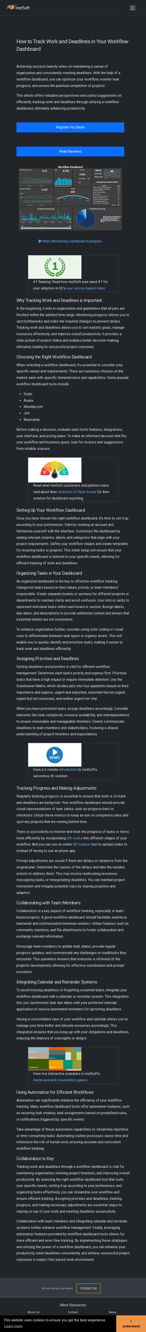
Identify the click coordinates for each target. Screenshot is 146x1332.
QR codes (74, 838)
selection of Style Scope (77, 492)
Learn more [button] (13, 1326)
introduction (68, 769)
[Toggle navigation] (132, 8)
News (112, 1312)
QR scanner (82, 844)
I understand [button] (131, 1323)
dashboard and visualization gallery (60, 1080)
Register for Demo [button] (70, 127)
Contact (73, 1312)
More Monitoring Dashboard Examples (70, 241)
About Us (33, 1312)
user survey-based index (85, 288)
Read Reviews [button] (70, 151)
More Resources (73, 1305)
